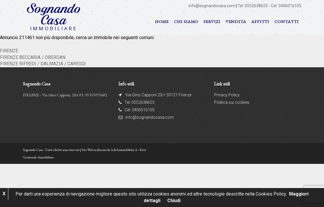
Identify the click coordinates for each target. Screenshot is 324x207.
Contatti (286, 21)
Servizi (211, 21)
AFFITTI (260, 21)
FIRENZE (9, 50)
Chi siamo (186, 21)
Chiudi (174, 200)
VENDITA (236, 21)
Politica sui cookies (231, 102)
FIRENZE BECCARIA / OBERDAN (32, 57)
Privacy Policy (227, 95)
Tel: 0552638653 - (254, 5)
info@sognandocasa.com (212, 5)
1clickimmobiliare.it (124, 149)
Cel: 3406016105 (286, 5)
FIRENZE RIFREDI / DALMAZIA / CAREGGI (43, 63)
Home (162, 21)
